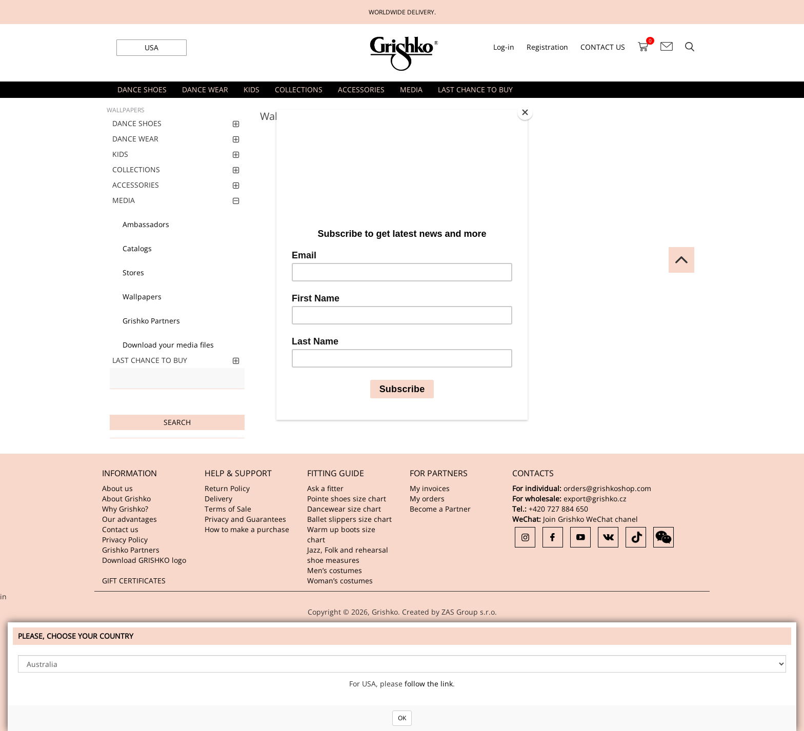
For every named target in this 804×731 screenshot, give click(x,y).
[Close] (525, 112)
